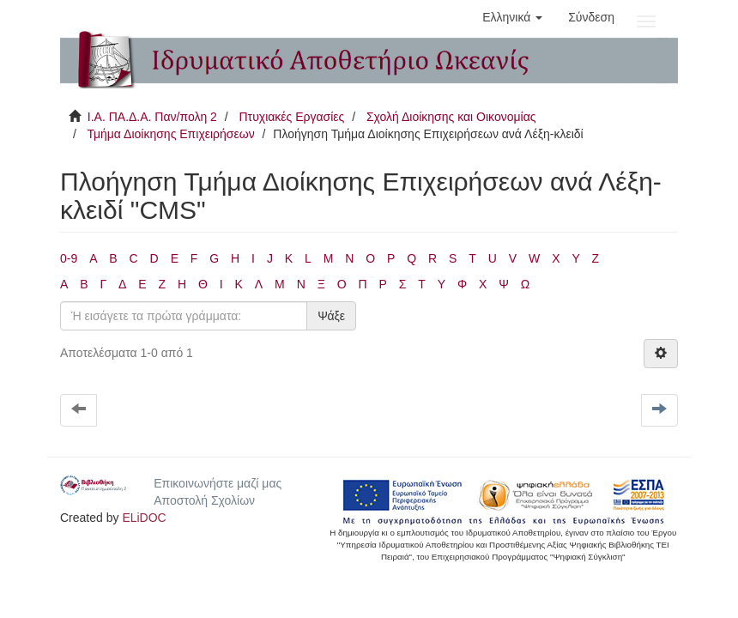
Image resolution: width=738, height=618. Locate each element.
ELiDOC (144, 517)
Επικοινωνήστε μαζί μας (217, 483)
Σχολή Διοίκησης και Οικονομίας (451, 117)
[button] (512, 17)
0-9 (68, 258)
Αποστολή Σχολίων (204, 500)
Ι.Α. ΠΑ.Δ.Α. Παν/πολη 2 (152, 117)
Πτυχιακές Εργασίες (291, 117)
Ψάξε (331, 316)
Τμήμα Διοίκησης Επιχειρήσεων (170, 134)
